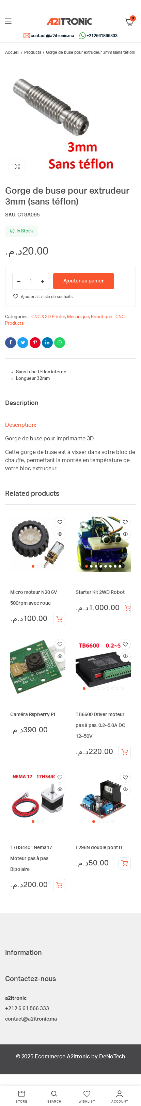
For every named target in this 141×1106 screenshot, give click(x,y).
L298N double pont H (99, 847)
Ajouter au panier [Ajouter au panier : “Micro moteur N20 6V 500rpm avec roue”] (59, 619)
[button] (17, 166)
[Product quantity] (31, 281)
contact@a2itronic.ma (52, 36)
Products (32, 52)
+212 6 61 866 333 (27, 1008)
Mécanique (78, 317)
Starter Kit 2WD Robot (100, 592)
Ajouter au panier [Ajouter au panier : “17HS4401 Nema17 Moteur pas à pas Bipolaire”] (59, 885)
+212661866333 (102, 36)
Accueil (12, 52)
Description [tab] (21, 403)
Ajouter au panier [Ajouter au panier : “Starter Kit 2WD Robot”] (128, 608)
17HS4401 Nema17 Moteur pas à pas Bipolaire (31, 858)
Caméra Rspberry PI (32, 714)
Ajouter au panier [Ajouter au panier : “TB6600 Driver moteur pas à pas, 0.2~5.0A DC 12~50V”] (124, 752)
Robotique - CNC (108, 317)
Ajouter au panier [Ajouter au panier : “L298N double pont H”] (124, 863)
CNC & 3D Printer (48, 317)
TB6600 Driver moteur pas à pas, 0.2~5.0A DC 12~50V (100, 725)
